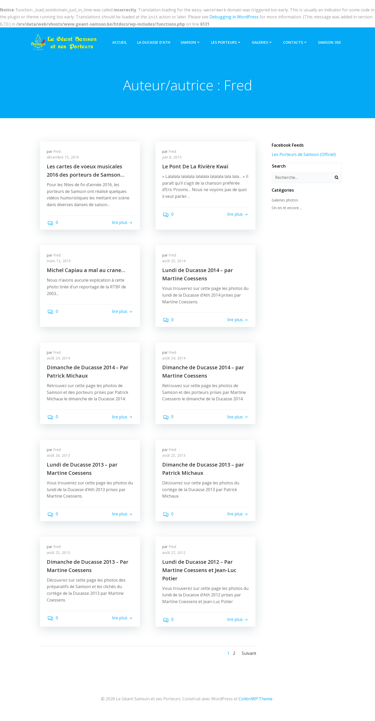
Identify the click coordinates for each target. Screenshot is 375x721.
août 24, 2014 (59, 361)
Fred (58, 151)
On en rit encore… (286, 207)
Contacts (296, 40)
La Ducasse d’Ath (154, 40)
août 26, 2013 (59, 459)
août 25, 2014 (174, 262)
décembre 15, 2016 (64, 157)
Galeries (263, 40)
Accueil (120, 40)
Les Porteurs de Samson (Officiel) (303, 153)
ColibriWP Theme (255, 705)
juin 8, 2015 (173, 157)
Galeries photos (284, 199)
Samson (191, 40)
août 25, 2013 (174, 459)
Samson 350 (330, 40)
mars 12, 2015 (60, 262)
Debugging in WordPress (234, 16)
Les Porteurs (227, 40)
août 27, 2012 (174, 558)
